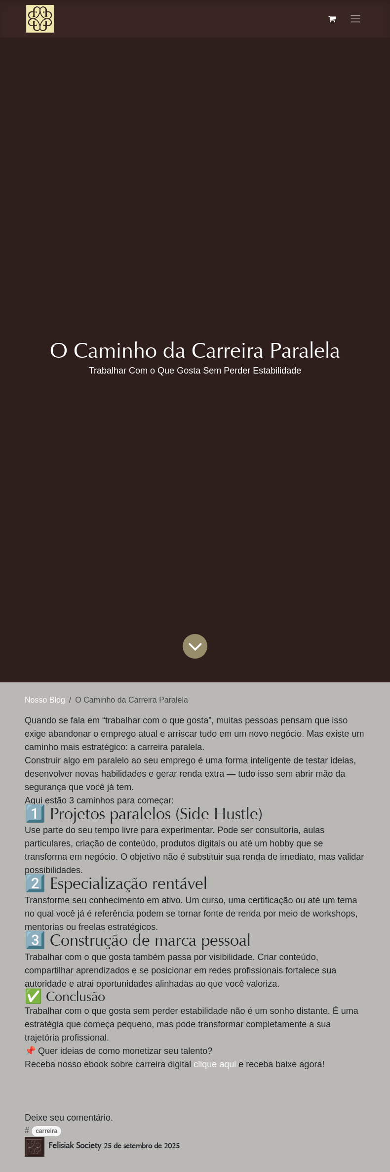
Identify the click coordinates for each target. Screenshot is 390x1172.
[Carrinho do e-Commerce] (332, 19)
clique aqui (216, 1064)
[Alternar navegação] (355, 19)
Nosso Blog (45, 700)
